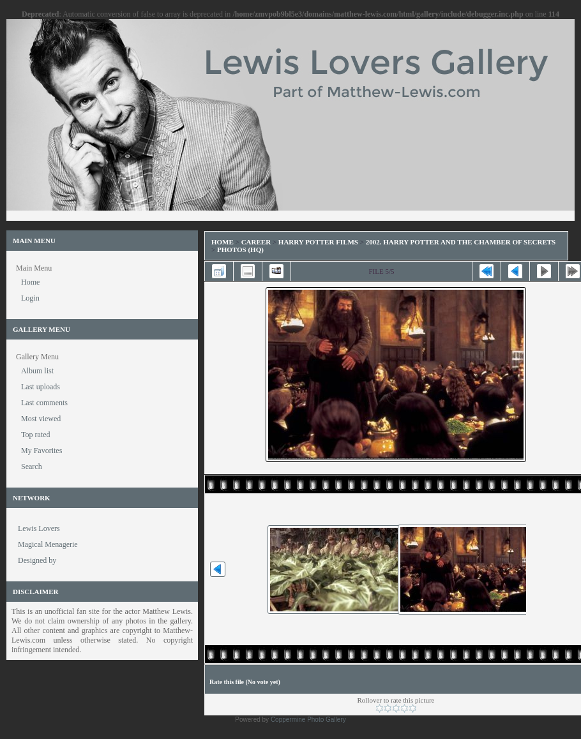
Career (256, 242)
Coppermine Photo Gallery (308, 719)
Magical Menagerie (48, 544)
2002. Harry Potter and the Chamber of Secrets (460, 242)
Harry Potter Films (318, 242)
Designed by (37, 560)
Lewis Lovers (39, 528)
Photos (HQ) (240, 249)
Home (222, 242)
